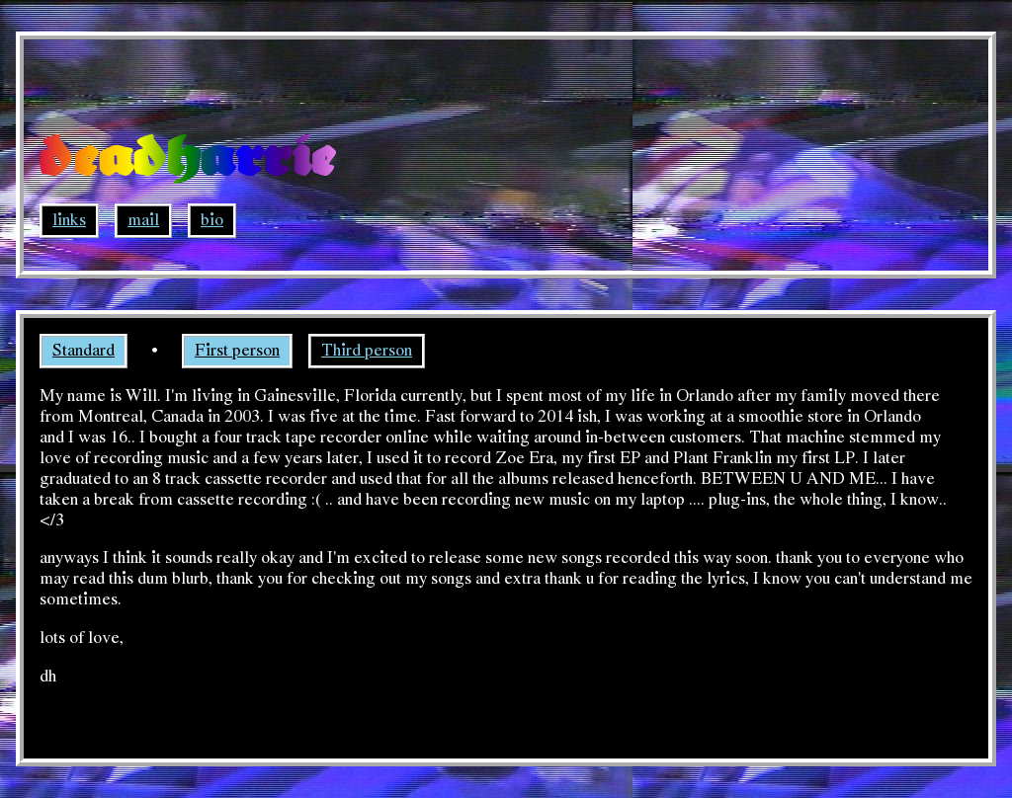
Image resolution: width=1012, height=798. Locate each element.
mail (143, 220)
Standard (83, 351)
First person (237, 351)
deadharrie (188, 159)
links (69, 220)
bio (212, 220)
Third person (366, 351)
